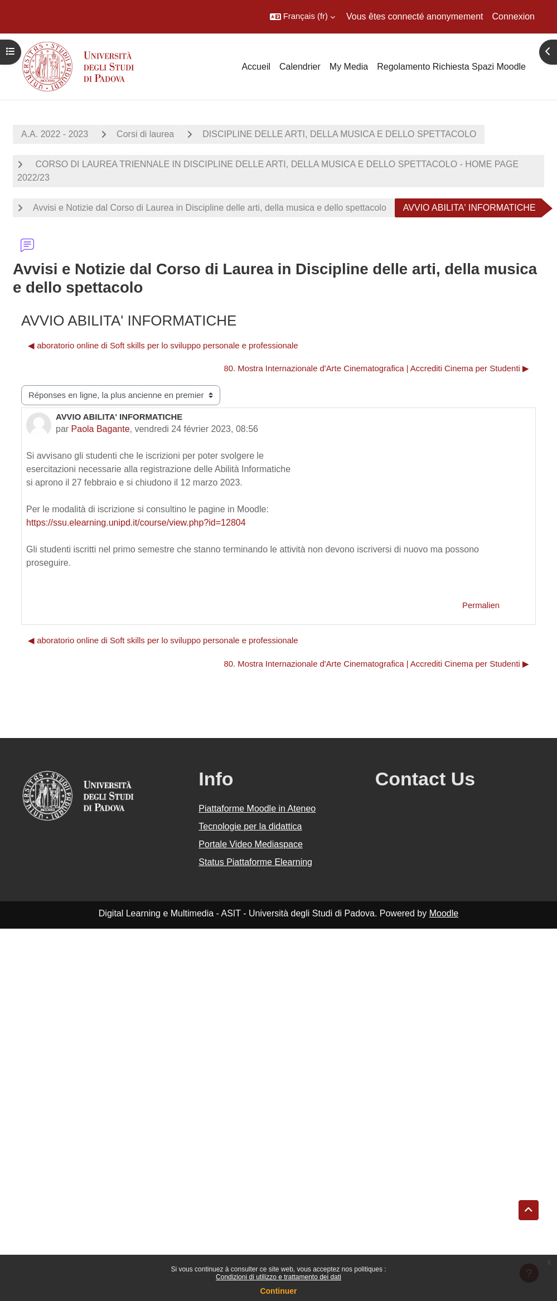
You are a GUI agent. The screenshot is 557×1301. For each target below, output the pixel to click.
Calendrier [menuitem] (300, 66)
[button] (302, 16)
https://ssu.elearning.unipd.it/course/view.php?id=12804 (136, 522)
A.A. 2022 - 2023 (54, 134)
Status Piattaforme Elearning (255, 862)
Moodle (443, 913)
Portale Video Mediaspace (250, 844)
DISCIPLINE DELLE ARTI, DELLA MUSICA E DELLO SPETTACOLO (339, 134)
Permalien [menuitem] (481, 605)
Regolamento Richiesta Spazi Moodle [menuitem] (451, 66)
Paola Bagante (100, 429)
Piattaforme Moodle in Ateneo (257, 808)
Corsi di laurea (145, 134)
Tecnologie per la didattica (250, 826)
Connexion (513, 16)
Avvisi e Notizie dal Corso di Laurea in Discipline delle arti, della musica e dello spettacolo (209, 207)
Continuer (278, 1291)
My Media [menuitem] (349, 66)
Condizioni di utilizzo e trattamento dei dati (278, 1277)
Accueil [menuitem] (255, 66)
